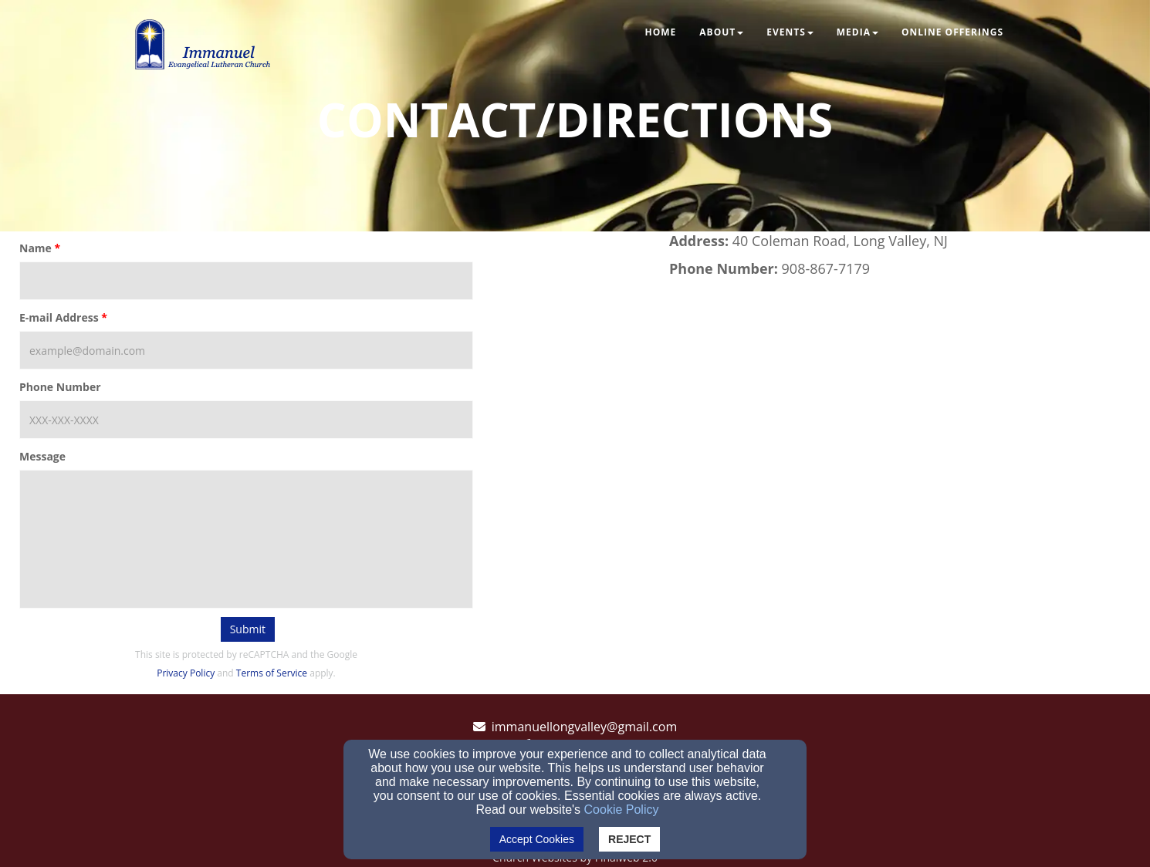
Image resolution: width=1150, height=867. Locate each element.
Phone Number (60, 387)
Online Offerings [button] (952, 32)
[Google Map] (903, 416)
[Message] (246, 539)
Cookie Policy (621, 809)
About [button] (721, 32)
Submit (248, 629)
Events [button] (789, 32)
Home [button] (661, 32)
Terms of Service (271, 673)
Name (35, 248)
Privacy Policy (186, 673)
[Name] (246, 280)
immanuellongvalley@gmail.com (584, 726)
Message (42, 456)
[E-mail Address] (246, 350)
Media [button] (857, 32)
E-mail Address (59, 317)
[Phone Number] (246, 419)
